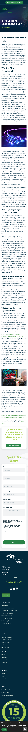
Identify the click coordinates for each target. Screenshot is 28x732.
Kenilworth (4, 660)
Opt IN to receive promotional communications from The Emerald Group (12, 527)
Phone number (7, 491)
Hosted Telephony (6, 640)
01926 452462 (14, 582)
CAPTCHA (5, 531)
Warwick (3, 655)
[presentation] (14, 536)
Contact (3, 679)
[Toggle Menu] (24, 8)
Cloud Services (5, 647)
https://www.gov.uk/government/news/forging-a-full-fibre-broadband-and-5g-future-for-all (13, 417)
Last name (6, 475)
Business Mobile (5, 642)
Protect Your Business (7, 613)
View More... (4, 663)
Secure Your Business (7, 616)
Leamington (4, 657)
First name (6, 467)
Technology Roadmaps (7, 621)
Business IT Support (6, 637)
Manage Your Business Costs (9, 611)
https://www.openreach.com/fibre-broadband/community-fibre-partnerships (12, 335)
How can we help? (8, 507)
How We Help (5, 605)
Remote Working (6, 623)
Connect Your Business (7, 608)
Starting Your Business (7, 618)
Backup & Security (6, 645)
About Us (3, 674)
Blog (2, 676)
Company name (8, 499)
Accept (4, 729)
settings (16, 726)
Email (5, 483)
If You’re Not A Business (7, 626)
